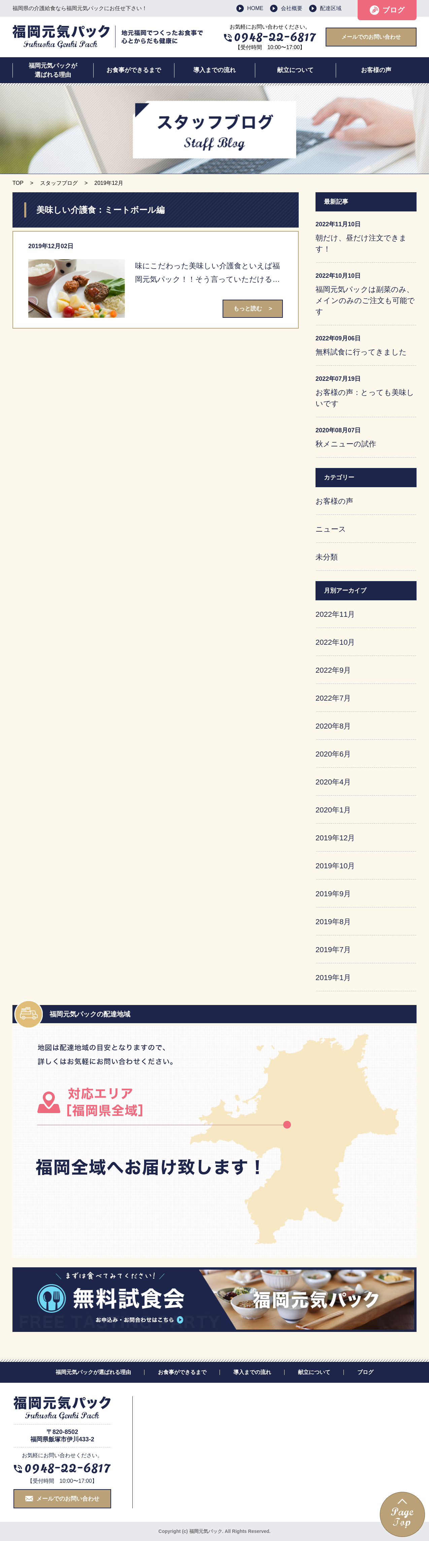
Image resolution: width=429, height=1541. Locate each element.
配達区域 (330, 8)
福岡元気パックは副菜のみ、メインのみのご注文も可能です (365, 300)
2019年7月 (333, 949)
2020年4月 (333, 782)
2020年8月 (333, 726)
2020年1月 (333, 810)
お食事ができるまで (133, 70)
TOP (18, 183)
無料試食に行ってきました (361, 352)
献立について (295, 70)
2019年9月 (333, 894)
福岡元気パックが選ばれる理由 (53, 70)
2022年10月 (335, 642)
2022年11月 (335, 614)
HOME (255, 8)
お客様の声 (376, 70)
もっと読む (247, 308)
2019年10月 (335, 866)
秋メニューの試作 (346, 444)
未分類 (327, 557)
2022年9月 (333, 670)
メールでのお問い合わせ (371, 37)
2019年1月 (333, 977)
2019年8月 (333, 921)
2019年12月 (335, 838)
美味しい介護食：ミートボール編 (100, 209)
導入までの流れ (214, 70)
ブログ (394, 10)
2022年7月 (333, 698)
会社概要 (291, 8)
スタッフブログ (59, 183)
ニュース (331, 529)
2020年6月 (333, 754)
